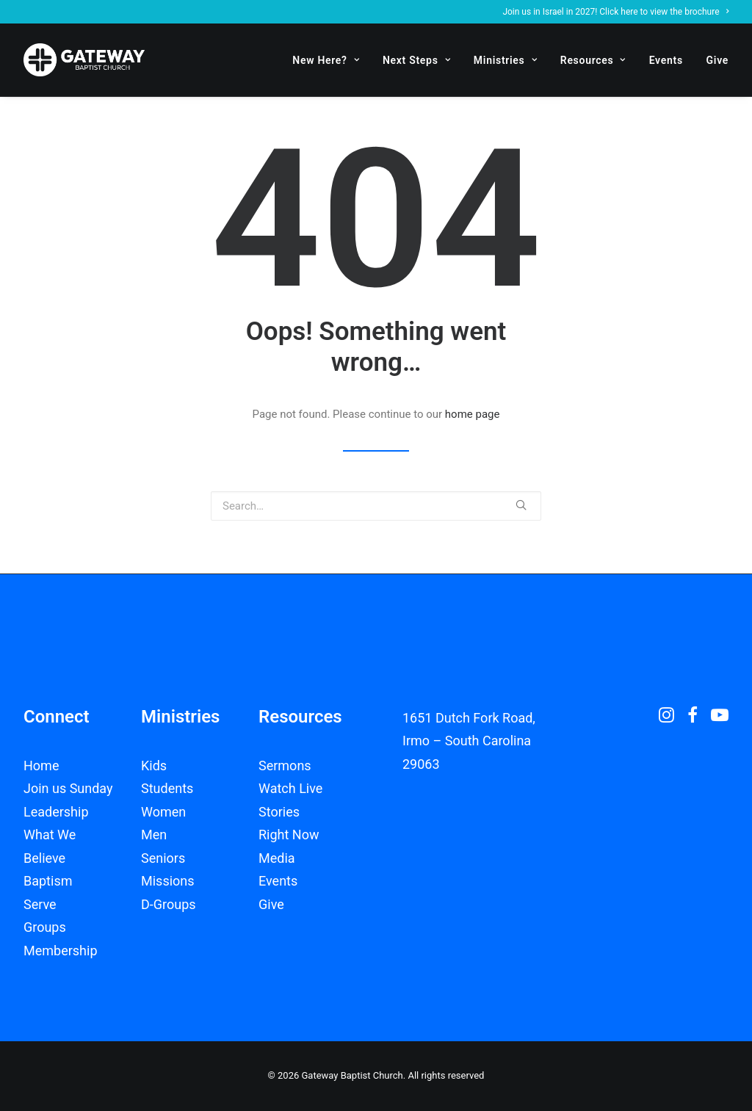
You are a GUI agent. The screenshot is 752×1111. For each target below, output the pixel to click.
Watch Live (290, 788)
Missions (168, 881)
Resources (593, 60)
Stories (279, 811)
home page (472, 414)
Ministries (505, 60)
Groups (45, 927)
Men (154, 834)
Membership (61, 950)
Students (167, 788)
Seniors (163, 858)
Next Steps (416, 60)
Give (717, 60)
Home (41, 765)
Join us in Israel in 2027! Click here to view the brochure (615, 12)
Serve (40, 904)
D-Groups (168, 904)
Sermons (284, 765)
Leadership (56, 811)
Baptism (48, 881)
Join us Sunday (68, 788)
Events (666, 60)
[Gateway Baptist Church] (84, 59)
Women (163, 811)
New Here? (325, 60)
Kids (154, 765)
